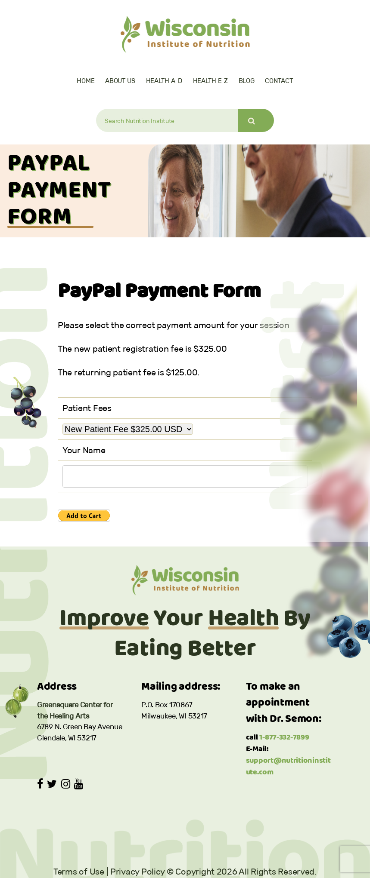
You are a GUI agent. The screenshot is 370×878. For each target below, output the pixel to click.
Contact (279, 81)
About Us (120, 81)
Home (85, 81)
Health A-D (164, 81)
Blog (247, 81)
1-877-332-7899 (284, 737)
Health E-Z (210, 81)
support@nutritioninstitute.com (288, 767)
